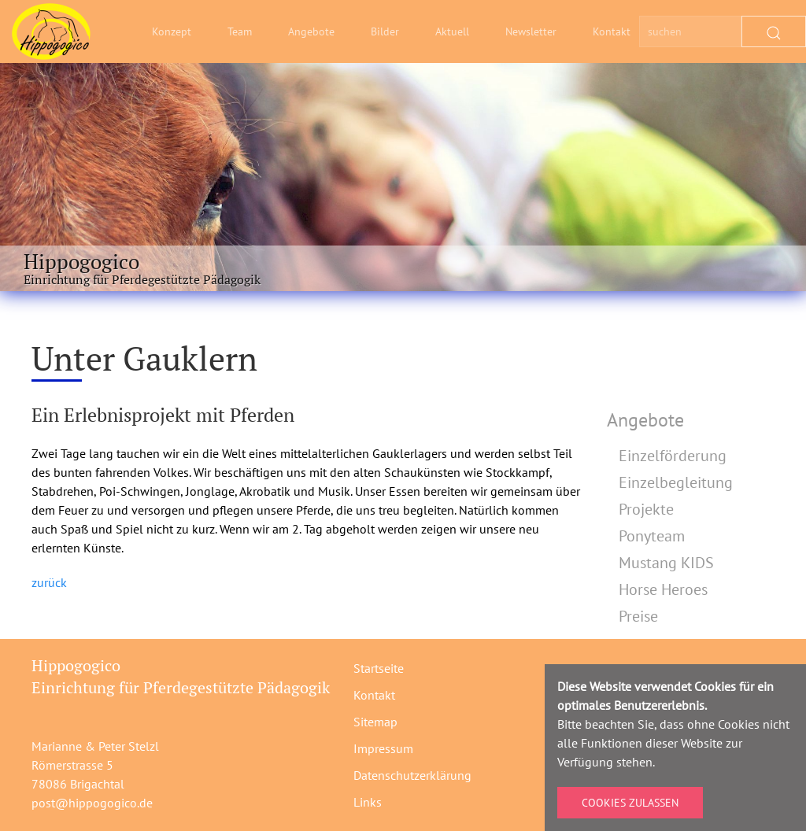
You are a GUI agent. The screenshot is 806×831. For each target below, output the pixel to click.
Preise (638, 616)
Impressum (383, 748)
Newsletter (530, 31)
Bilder (385, 31)
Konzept (171, 31)
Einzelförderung (673, 455)
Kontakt (611, 31)
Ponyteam (652, 536)
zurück (49, 582)
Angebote (311, 31)
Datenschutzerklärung (412, 775)
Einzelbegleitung (676, 482)
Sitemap (375, 721)
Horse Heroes (663, 589)
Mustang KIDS (666, 562)
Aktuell (452, 31)
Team (239, 31)
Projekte (646, 509)
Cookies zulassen (630, 803)
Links (367, 802)
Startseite (378, 668)
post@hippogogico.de (92, 803)
